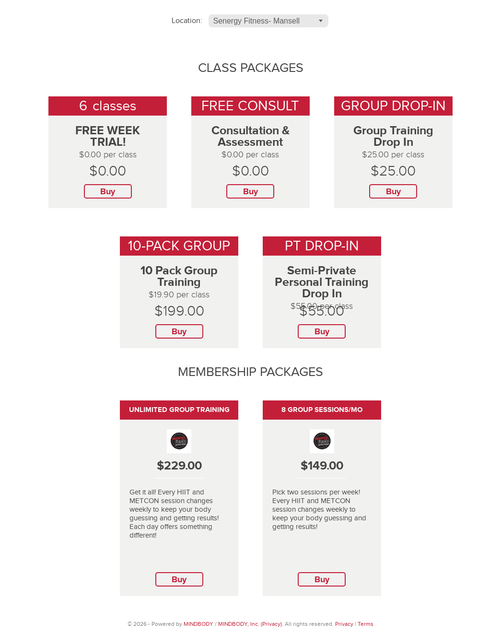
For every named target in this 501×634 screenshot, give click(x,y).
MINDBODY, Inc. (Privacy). (250, 624)
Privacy (344, 624)
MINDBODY (198, 624)
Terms (365, 624)
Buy (107, 192)
